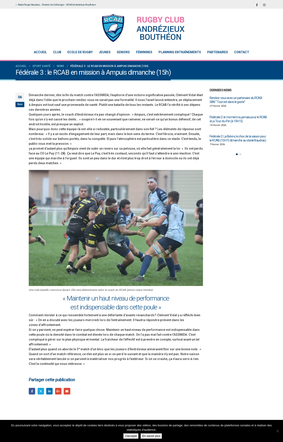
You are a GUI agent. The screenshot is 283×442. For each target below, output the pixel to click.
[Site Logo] (138, 28)
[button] (237, 154)
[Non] (277, 431)
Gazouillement (41, 391)
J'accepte (131, 436)
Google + (58, 391)
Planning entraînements (180, 52)
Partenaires (217, 52)
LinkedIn (49, 391)
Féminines (144, 52)
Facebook (32, 391)
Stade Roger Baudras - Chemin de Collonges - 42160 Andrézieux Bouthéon (55, 4)
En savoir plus (151, 436)
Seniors (123, 52)
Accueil (40, 52)
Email (67, 391)
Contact (241, 52)
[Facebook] (257, 5)
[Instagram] (264, 5)
